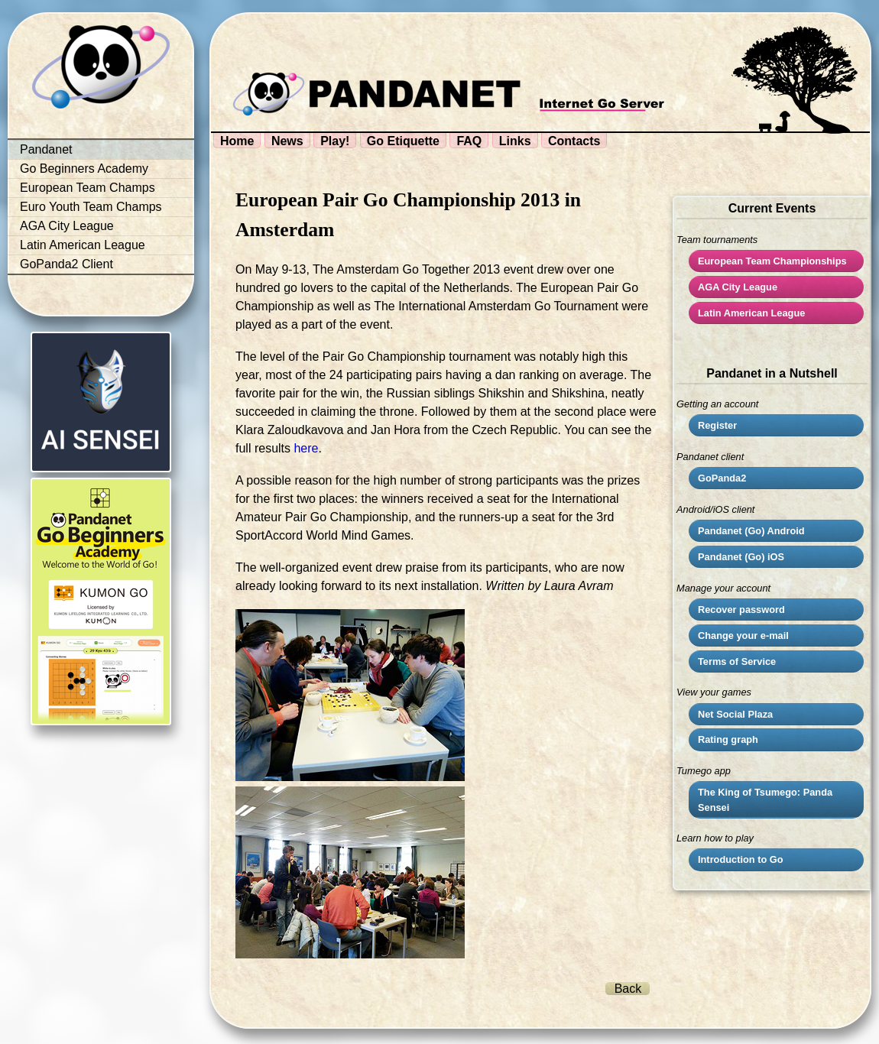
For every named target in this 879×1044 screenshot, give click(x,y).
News (287, 141)
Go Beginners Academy (84, 168)
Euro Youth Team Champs (91, 206)
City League (737, 287)
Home (237, 141)
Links (515, 141)
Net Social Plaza (735, 714)
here (306, 448)
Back (628, 988)
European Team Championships (772, 261)
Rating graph (728, 739)
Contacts (574, 141)
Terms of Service (737, 661)
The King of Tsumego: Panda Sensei (765, 799)
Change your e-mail (743, 635)
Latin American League (82, 244)
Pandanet (46, 149)
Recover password (741, 609)
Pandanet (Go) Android (751, 531)
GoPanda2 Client (66, 264)
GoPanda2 (722, 478)
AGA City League (67, 225)
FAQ (469, 141)
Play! (334, 141)
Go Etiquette (403, 141)
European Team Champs (87, 187)
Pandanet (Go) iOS (741, 557)
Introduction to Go (740, 859)
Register (717, 425)
